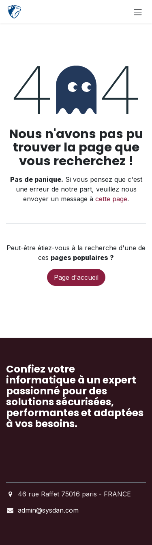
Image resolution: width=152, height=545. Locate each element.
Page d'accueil (76, 277)
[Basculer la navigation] (138, 11)
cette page (111, 199)
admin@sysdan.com (48, 510)
